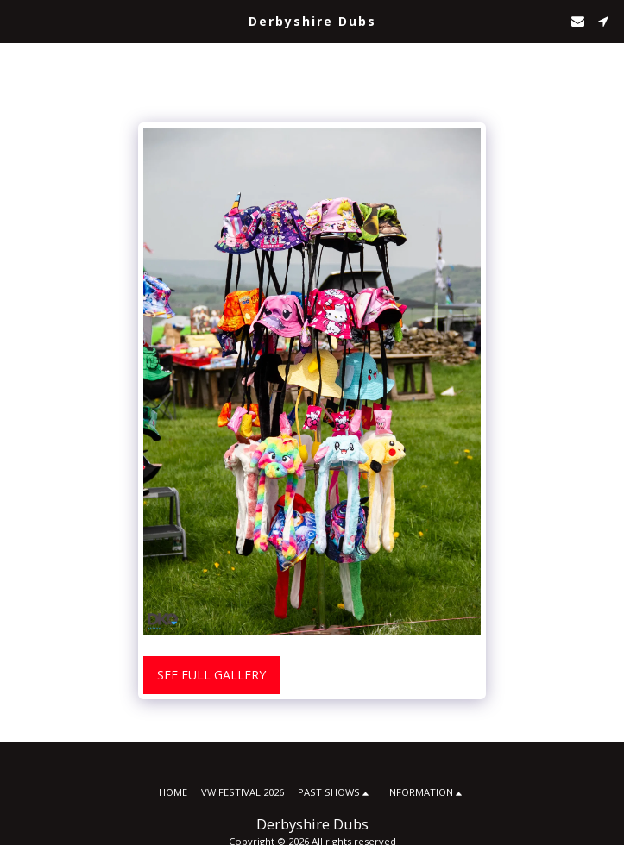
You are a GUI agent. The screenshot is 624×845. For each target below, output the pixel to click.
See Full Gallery (211, 675)
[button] (19, 20)
